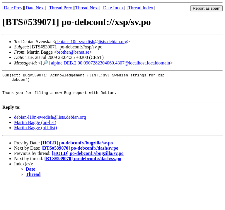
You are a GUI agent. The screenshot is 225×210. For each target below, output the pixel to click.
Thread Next (87, 7)
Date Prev (13, 7)
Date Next (35, 7)
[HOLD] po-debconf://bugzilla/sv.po (77, 148)
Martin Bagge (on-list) (35, 127)
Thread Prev (60, 7)
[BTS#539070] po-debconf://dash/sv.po (80, 153)
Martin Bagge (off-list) (35, 132)
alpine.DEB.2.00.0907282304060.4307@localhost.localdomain (110, 62)
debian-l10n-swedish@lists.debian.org (91, 41)
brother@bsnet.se (73, 52)
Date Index (113, 7)
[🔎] (45, 62)
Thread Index (140, 7)
